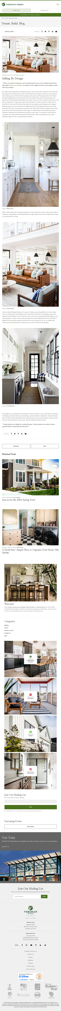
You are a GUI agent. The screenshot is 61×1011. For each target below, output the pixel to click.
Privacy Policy (30, 966)
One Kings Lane (11, 406)
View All (6, 625)
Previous (16, 446)
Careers (30, 957)
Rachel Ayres (20, 547)
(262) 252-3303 (30, 935)
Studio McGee (10, 308)
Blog (7, 18)
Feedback (30, 960)
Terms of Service (30, 969)
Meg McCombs (30, 607)
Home (3, 18)
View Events (30, 826)
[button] (42, 31)
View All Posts (9, 31)
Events (3, 497)
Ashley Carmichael (15, 85)
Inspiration (4, 75)
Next (44, 446)
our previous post (14, 322)
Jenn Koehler (17, 497)
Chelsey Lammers (20, 75)
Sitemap (30, 963)
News (5, 636)
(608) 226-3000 (30, 924)
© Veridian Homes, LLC (30, 951)
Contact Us (30, 954)
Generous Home (8, 630)
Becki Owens (10, 208)
